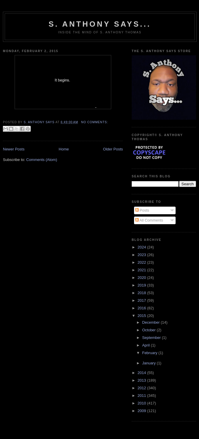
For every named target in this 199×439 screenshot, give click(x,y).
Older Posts (113, 149)
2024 (142, 247)
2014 (142, 373)
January (149, 363)
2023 (142, 255)
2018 (142, 293)
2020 (142, 277)
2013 (142, 380)
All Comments (149, 220)
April (146, 345)
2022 (142, 262)
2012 (142, 388)
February (150, 353)
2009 (142, 411)
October (149, 330)
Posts (142, 210)
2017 (142, 300)
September (152, 337)
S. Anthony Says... (100, 24)
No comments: (94, 122)
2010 (142, 403)
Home (64, 149)
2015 (142, 315)
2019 (142, 285)
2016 (142, 308)
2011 (142, 395)
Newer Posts (14, 149)
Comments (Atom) (41, 159)
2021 (142, 270)
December (151, 322)
